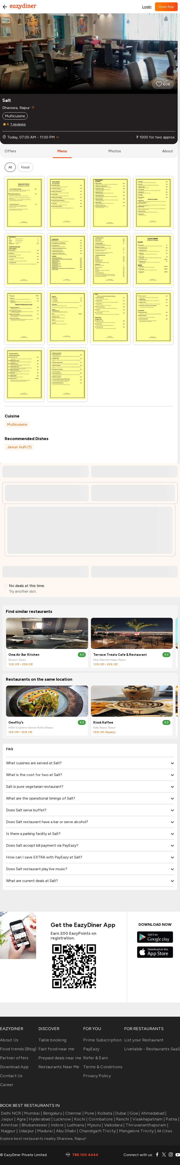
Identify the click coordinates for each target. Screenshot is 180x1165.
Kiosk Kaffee (103, 722)
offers (10, 151)
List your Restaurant (144, 1040)
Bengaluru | (53, 1113)
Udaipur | (27, 1130)
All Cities (164, 1131)
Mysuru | (94, 1125)
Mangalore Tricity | (137, 1130)
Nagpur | (9, 1130)
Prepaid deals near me (59, 1057)
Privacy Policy (97, 1075)
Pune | (90, 1113)
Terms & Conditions (102, 1066)
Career (7, 1084)
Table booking (52, 1040)
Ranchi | (123, 1119)
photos (114, 151)
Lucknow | (62, 1119)
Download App (14, 1066)
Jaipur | (7, 1119)
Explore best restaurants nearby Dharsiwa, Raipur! (43, 1138)
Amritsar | (10, 1125)
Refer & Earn (95, 1057)
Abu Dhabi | (66, 1130)
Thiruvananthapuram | (146, 1125)
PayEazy (91, 1049)
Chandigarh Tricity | (98, 1130)
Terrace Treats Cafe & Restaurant (120, 654)
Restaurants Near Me (58, 1066)
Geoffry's (15, 722)
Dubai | (121, 1113)
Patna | (172, 1119)
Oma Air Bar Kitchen (23, 654)
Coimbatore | (101, 1119)
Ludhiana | (76, 1125)
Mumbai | (32, 1113)
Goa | (134, 1113)
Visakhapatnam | (148, 1119)
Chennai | (74, 1113)
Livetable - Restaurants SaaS (152, 1049)
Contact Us (11, 1075)
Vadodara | (114, 1125)
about (167, 151)
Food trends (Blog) (18, 1049)
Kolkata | (106, 1113)
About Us (9, 1040)
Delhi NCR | (11, 1113)
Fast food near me (56, 1049)
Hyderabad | (40, 1119)
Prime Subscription (102, 1040)
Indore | (58, 1125)
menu (62, 151)
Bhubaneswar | (35, 1125)
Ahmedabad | (153, 1113)
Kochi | (80, 1119)
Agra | (21, 1119)
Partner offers (14, 1057)
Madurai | (45, 1130)
